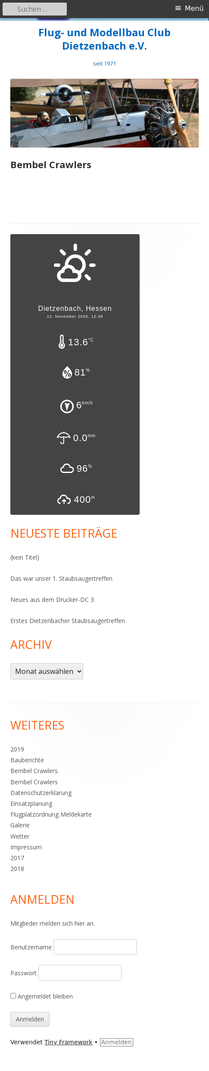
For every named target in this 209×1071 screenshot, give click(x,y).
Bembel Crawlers (34, 771)
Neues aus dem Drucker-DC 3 (52, 599)
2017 (17, 858)
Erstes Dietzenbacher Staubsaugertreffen (67, 621)
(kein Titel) (24, 557)
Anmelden (116, 1042)
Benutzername (31, 947)
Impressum (26, 847)
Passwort (23, 973)
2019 (17, 749)
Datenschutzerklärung (41, 793)
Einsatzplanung (31, 803)
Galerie (20, 825)
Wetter (19, 836)
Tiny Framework (68, 1042)
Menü (194, 8)
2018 (17, 868)
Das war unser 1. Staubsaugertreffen (61, 578)
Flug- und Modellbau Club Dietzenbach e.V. (104, 39)
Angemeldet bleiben (41, 996)
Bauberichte (27, 760)
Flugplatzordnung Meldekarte (51, 814)
